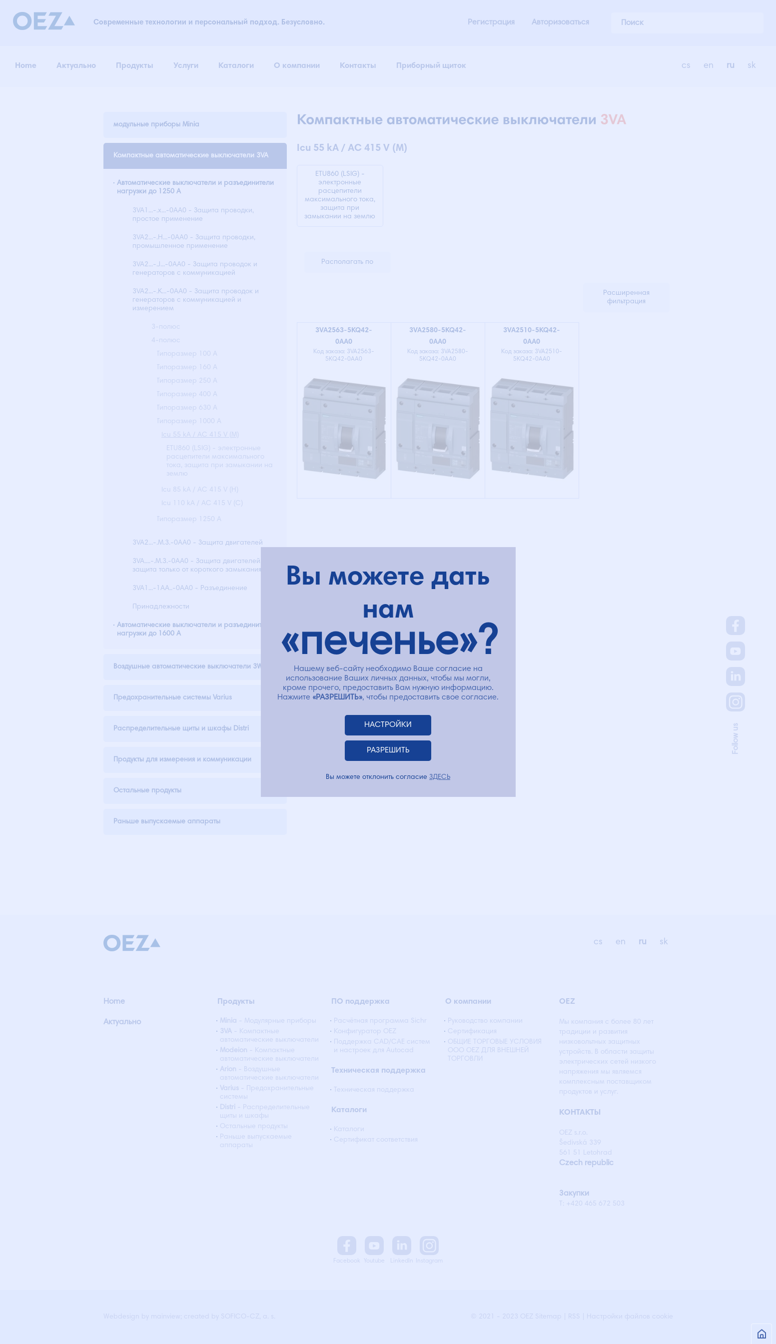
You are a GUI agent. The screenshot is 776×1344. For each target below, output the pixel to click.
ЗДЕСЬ (439, 777)
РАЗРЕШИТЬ (388, 750)
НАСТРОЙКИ (388, 725)
